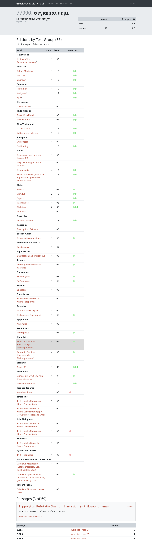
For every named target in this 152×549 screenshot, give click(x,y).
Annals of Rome (24, 392)
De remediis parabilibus (28, 238)
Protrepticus (23, 332)
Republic (21, 211)
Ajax (19, 97)
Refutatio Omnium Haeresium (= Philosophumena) (26, 344)
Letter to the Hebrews (27, 133)
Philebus (21, 207)
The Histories (23, 106)
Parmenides (23, 202)
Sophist (20, 198)
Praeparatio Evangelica (28, 310)
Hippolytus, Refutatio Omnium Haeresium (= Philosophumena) (64, 506)
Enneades (21, 289)
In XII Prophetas (25, 454)
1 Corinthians (23, 128)
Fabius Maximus (25, 71)
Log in (132, 3)
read (85, 529)
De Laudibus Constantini (29, 315)
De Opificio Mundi (25, 115)
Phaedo (20, 189)
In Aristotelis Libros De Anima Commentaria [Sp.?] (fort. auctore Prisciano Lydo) (31, 411)
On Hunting (22, 146)
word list (75, 529)
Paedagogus (23, 247)
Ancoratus (22, 323)
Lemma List (52, 3)
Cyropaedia (22, 141)
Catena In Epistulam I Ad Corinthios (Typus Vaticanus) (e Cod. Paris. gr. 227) (31, 477)
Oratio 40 (21, 367)
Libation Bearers (25, 220)
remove (129, 506)
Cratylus (21, 193)
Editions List (66, 3)
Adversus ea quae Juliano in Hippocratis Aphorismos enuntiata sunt (30, 177)
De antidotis (23, 170)
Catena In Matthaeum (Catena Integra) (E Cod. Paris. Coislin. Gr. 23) (28, 466)
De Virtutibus (23, 119)
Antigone (21, 93)
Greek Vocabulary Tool (30, 3)
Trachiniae (22, 88)
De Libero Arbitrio (26, 383)
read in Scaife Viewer (30, 516)
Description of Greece (27, 229)
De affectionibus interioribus (31, 255)
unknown (21, 75)
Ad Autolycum (23, 276)
